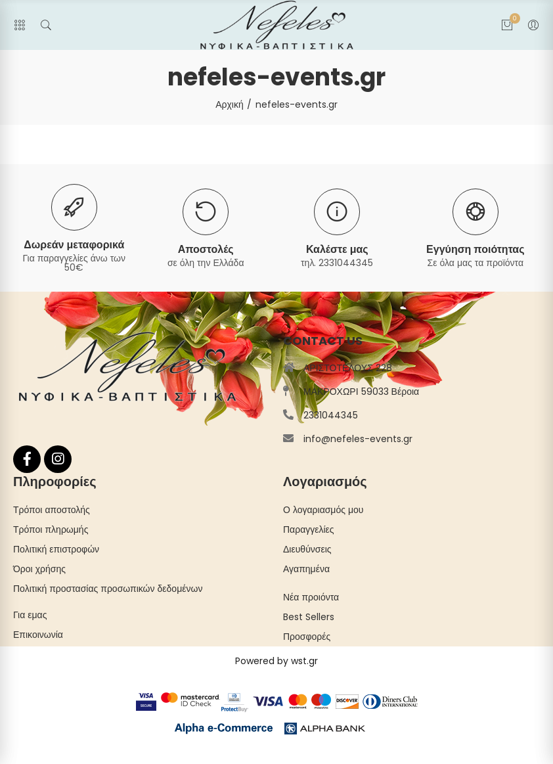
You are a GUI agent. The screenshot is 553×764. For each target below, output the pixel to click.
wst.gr (304, 660)
